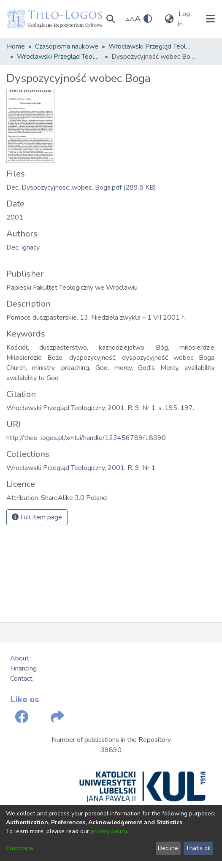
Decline (168, 848)
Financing (23, 668)
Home (16, 46)
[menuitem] (169, 19)
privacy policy (109, 831)
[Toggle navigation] (210, 19)
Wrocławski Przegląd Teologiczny (150, 46)
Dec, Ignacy (23, 247)
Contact (21, 678)
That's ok (198, 848)
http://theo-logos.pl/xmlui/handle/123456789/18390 (86, 438)
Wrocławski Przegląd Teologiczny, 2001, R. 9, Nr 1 (59, 56)
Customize (19, 848)
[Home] (54, 19)
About (19, 658)
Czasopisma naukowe (66, 46)
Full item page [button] (37, 517)
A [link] (128, 19)
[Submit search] (110, 19)
